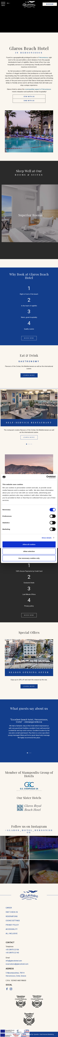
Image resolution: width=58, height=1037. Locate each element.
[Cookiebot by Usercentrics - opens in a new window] (46, 477)
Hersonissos (43, 57)
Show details (47, 538)
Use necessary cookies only (29, 558)
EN (8, 3)
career (9, 908)
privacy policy (12, 925)
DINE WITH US (29, 100)
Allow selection (29, 551)
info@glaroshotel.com (14, 961)
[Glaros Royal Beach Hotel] (29, 807)
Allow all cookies (29, 544)
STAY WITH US (29, 96)
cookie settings (13, 921)
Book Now (49, 4)
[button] (53, 218)
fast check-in (12, 912)
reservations (12, 916)
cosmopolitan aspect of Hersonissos (38, 89)
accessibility (11, 929)
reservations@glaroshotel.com (17, 964)
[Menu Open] (3, 3)
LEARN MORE (29, 375)
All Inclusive (11, 934)
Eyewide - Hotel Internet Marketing (44, 1034)
